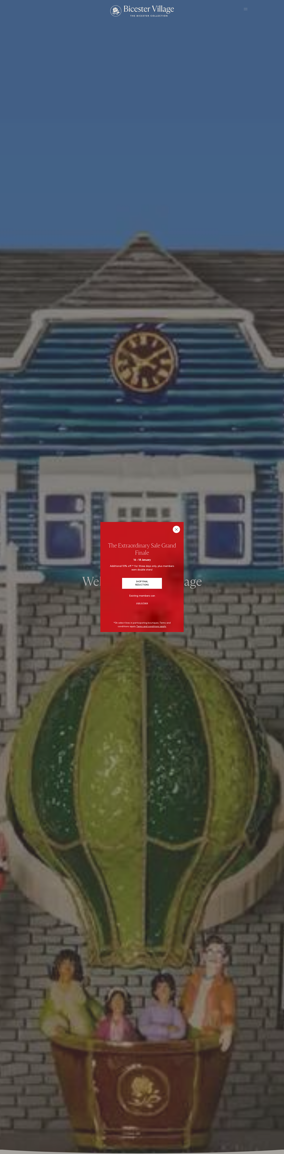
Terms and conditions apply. (151, 627)
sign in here (142, 603)
